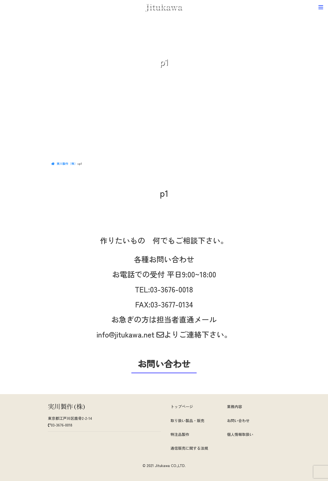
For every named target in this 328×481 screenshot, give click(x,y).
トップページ (181, 406)
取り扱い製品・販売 (187, 420)
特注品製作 (179, 434)
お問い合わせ (238, 420)
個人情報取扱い (240, 434)
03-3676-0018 (171, 289)
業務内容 (234, 406)
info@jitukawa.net (130, 334)
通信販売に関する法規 (189, 448)
